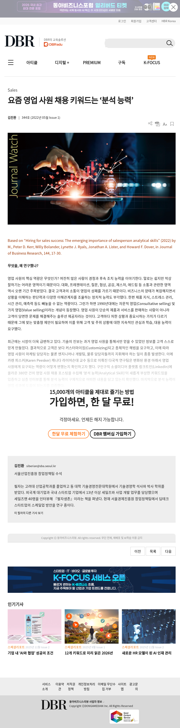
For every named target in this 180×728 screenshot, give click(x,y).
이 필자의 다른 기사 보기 (28, 513)
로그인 (122, 21)
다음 (168, 551)
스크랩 (172, 124)
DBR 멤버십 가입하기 (112, 434)
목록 (153, 551)
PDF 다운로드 (157, 124)
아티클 (31, 63)
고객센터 (151, 21)
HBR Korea (169, 21)
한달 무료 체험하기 (68, 434)
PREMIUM (92, 63)
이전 (137, 551)
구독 (121, 63)
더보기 (150, 123)
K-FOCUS (152, 63)
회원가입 (136, 21)
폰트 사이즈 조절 (164, 124)
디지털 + (62, 63)
